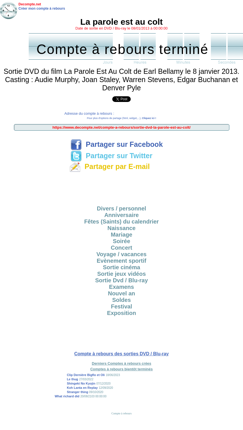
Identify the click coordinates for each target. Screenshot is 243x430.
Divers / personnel (121, 208)
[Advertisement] (121, 187)
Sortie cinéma (121, 267)
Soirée (121, 241)
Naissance (121, 228)
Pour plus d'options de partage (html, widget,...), (121, 118)
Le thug (72, 379)
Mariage (121, 234)
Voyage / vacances (121, 254)
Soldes (121, 300)
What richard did (67, 396)
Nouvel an (121, 293)
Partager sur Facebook (116, 144)
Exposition (121, 313)
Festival (121, 306)
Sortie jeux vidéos (121, 274)
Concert (121, 248)
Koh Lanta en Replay (82, 387)
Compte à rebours (121, 413)
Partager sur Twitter (111, 156)
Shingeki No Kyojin (81, 383)
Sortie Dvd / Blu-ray (121, 280)
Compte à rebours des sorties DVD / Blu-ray (121, 353)
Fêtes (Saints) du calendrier (121, 221)
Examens (121, 287)
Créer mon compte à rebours (41, 9)
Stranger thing (78, 392)
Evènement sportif (121, 261)
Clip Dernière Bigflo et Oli (86, 375)
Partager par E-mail (109, 166)
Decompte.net (29, 4)
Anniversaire (121, 215)
